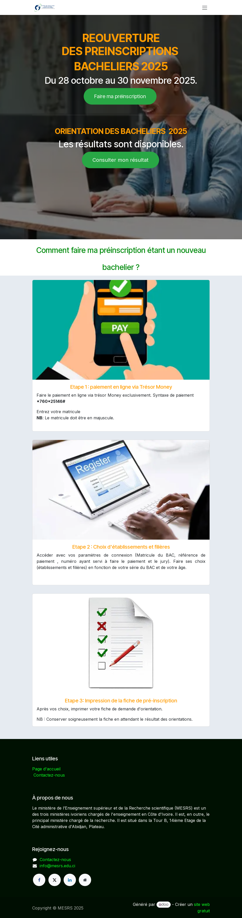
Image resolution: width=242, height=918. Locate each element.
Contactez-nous (49, 775)
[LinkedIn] (70, 880)
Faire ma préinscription (120, 96)
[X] (54, 880)
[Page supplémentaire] (85, 880)
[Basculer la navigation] (205, 7)
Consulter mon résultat (120, 160)
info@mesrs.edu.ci (57, 865)
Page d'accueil (46, 768)
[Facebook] (39, 880)
